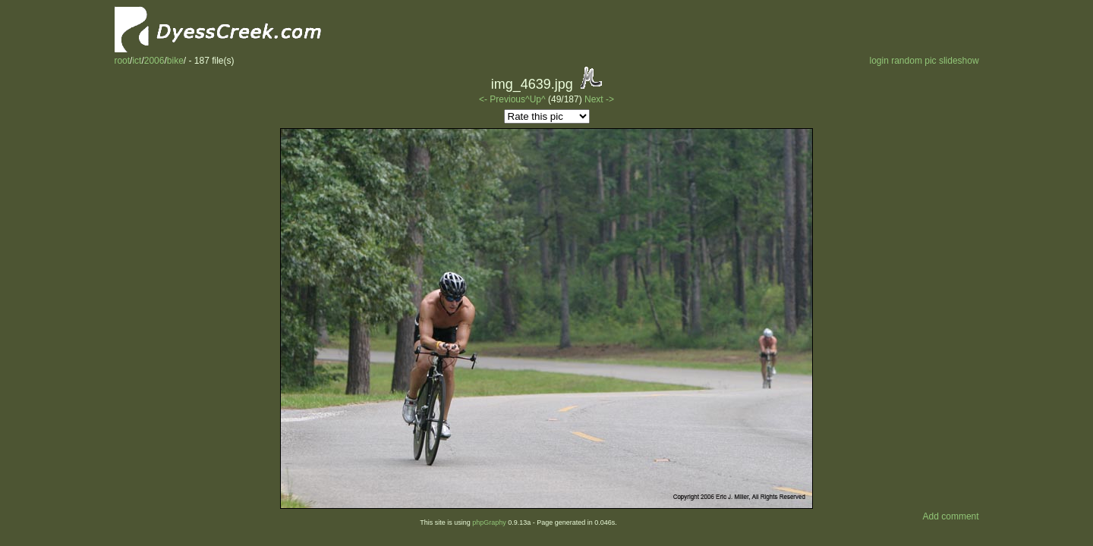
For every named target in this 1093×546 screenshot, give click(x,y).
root (122, 60)
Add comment (951, 516)
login (878, 60)
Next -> (599, 99)
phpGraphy (489, 522)
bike (175, 60)
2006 (154, 60)
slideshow (959, 60)
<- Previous (502, 99)
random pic (913, 60)
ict (136, 60)
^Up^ (535, 99)
